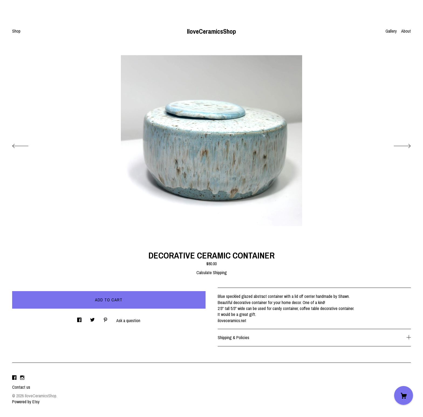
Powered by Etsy (26, 402)
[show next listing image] (397, 144)
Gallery (391, 31)
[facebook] (14, 378)
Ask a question (128, 320)
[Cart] (403, 395)
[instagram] (22, 378)
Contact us (21, 387)
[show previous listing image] (25, 144)
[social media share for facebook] (79, 318)
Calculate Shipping (211, 272)
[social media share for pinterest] (105, 318)
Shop (16, 31)
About (406, 31)
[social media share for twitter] (92, 318)
